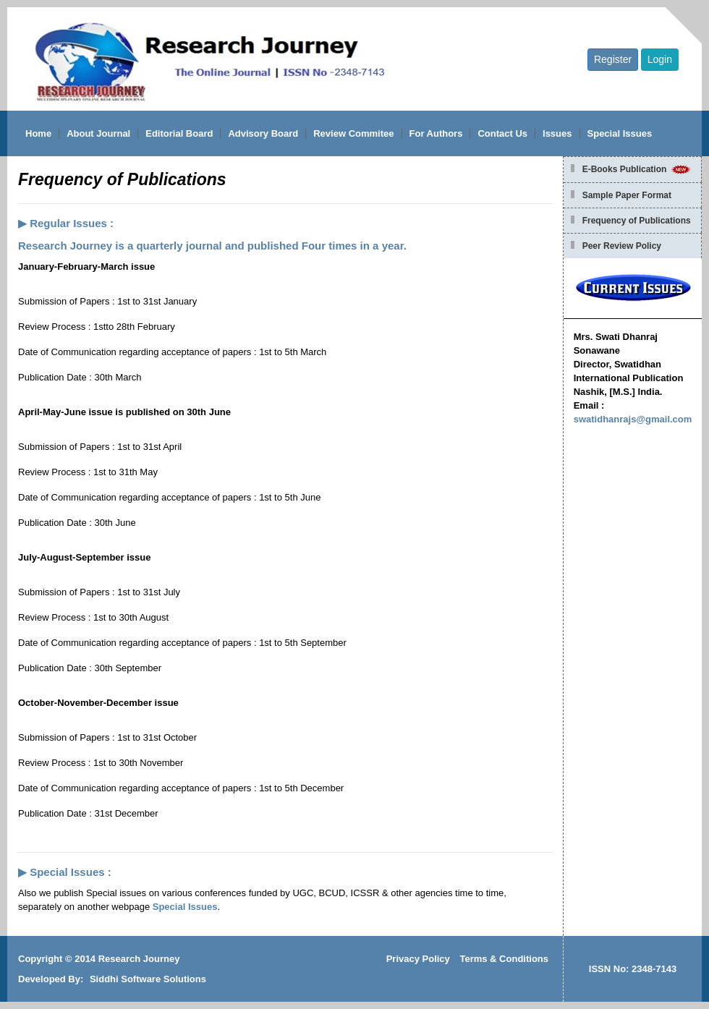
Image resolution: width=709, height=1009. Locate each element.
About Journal (98, 133)
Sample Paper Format (626, 195)
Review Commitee (353, 133)
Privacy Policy (418, 958)
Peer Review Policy (621, 246)
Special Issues (620, 133)
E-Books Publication (637, 169)
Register (613, 59)
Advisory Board (263, 133)
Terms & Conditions (503, 958)
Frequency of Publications (636, 221)
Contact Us (502, 133)
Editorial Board (179, 133)
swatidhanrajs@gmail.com (633, 419)
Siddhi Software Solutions (148, 979)
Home (38, 133)
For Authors (436, 133)
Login (660, 59)
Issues (557, 133)
